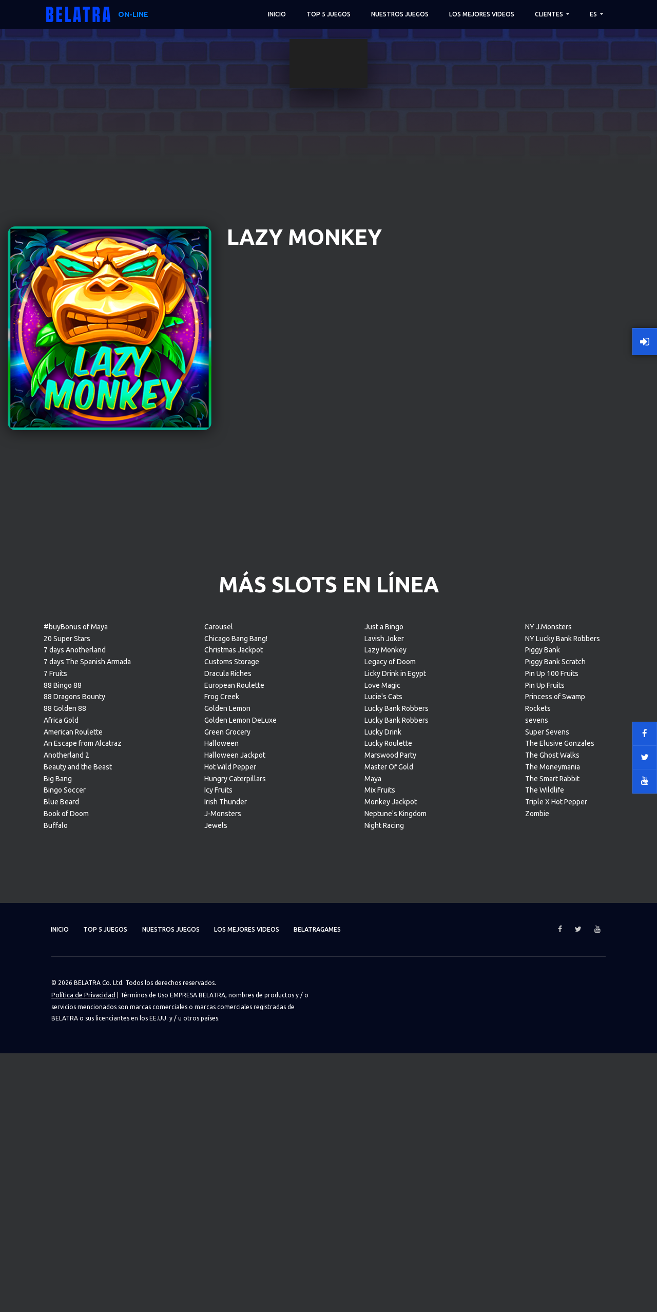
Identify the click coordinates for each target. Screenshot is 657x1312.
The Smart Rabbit (552, 1108)
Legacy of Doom (390, 991)
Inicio (277, 14)
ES (594, 14)
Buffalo (56, 1155)
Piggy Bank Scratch (555, 991)
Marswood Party (390, 1085)
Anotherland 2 (66, 1085)
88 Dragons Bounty (74, 1026)
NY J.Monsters (548, 956)
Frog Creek (221, 1026)
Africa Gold (61, 1050)
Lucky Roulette (388, 1073)
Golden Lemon (227, 1038)
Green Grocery (227, 1061)
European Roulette (234, 1015)
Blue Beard (61, 1131)
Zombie (537, 1143)
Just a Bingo (383, 956)
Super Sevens (547, 1061)
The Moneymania (552, 1096)
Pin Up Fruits (545, 1015)
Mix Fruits (379, 1120)
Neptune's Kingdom (395, 1143)
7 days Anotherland (75, 980)
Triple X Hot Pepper (556, 1131)
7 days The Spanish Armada (87, 991)
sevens (536, 1050)
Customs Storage (231, 991)
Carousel (218, 956)
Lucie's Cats (383, 1026)
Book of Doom (66, 1143)
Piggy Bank (542, 980)
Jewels (215, 1155)
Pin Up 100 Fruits (551, 1003)
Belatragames (344, 1259)
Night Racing (384, 1155)
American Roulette (73, 1061)
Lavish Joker (384, 968)
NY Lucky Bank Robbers (562, 968)
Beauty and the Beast (78, 1096)
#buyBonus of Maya (76, 956)
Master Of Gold (388, 1096)
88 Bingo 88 (63, 1015)
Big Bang (58, 1108)
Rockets (538, 1038)
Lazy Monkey (385, 980)
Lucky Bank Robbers (396, 1038)
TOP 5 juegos (328, 14)
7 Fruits (55, 1003)
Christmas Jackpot (233, 980)
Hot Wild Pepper (230, 1096)
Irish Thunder (225, 1131)
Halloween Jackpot (234, 1085)
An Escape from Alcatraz (83, 1073)
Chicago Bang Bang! (235, 968)
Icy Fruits (218, 1120)
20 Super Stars (67, 968)
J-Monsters (222, 1143)
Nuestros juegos (400, 14)
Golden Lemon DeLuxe (240, 1050)
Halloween (221, 1073)
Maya (372, 1108)
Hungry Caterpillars (235, 1108)
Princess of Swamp (555, 1026)
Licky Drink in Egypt (395, 1003)
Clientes (550, 14)
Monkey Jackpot (390, 1131)
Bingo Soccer (65, 1120)
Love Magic (382, 1015)
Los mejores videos (481, 14)
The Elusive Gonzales (559, 1073)
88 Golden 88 (65, 1038)
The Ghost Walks (552, 1085)
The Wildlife (544, 1120)
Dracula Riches (228, 1003)
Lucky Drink (382, 1061)
